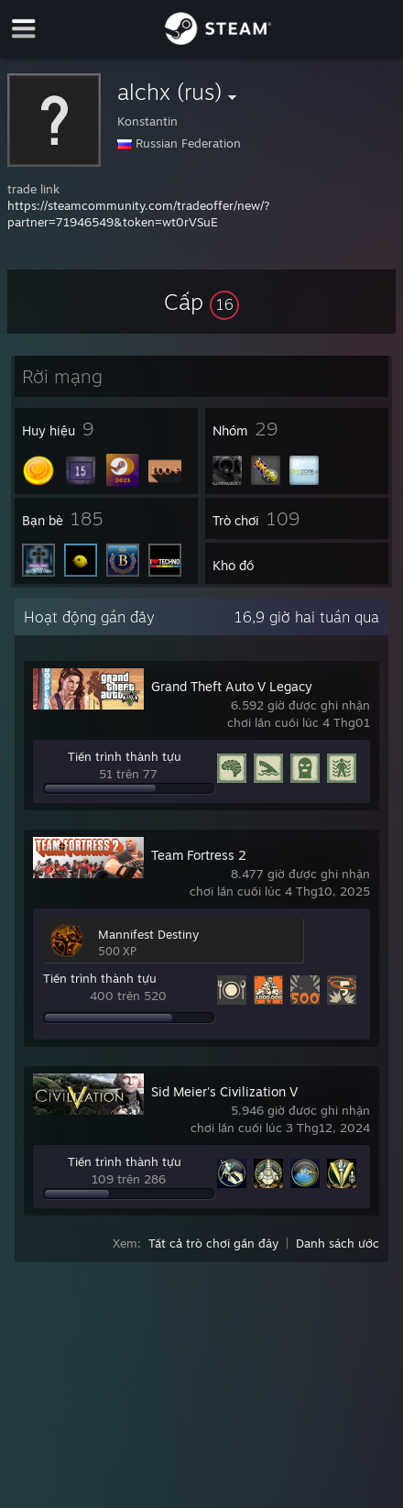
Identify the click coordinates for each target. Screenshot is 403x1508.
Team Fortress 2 (198, 855)
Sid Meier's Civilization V (224, 1091)
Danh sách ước (337, 1243)
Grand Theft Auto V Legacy (231, 686)
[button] (201, 301)
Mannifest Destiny (148, 934)
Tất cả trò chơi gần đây (213, 1243)
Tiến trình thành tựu (124, 756)
